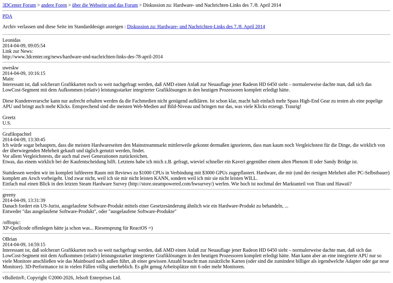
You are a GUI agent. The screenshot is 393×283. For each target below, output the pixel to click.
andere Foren (54, 5)
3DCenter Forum (19, 5)
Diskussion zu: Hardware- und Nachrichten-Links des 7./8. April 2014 (196, 26)
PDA (7, 16)
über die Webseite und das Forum (105, 5)
